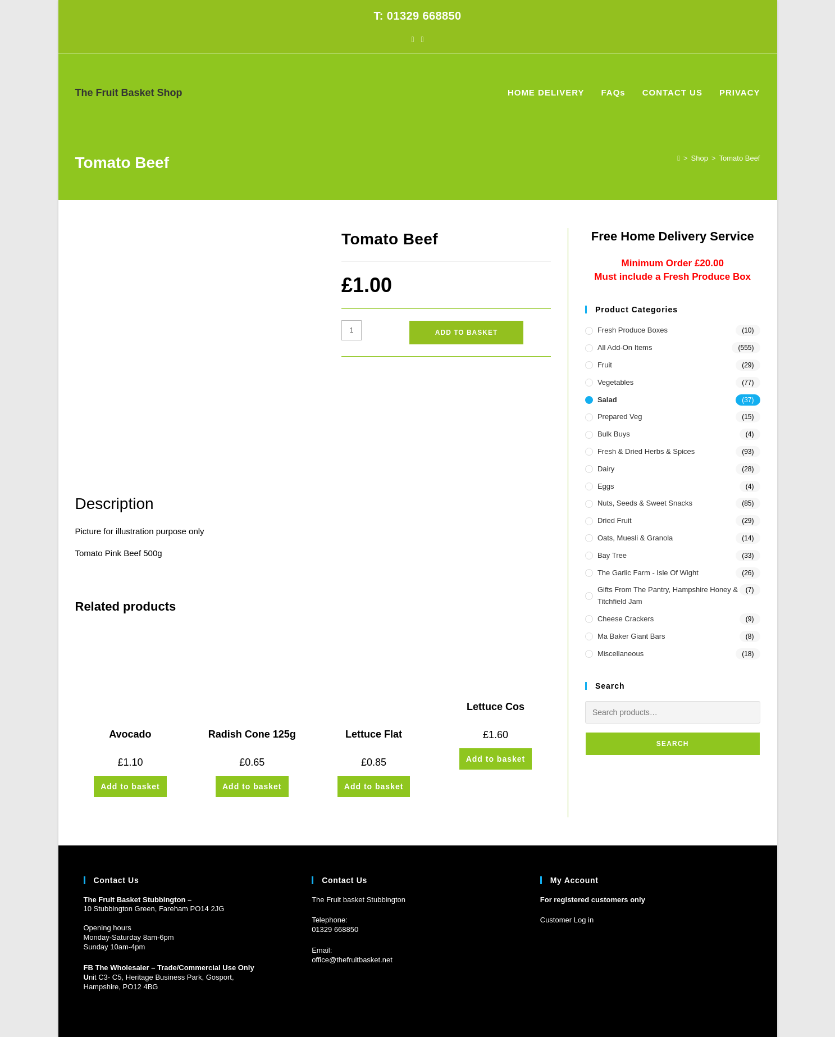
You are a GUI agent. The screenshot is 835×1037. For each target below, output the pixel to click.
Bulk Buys (613, 434)
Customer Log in (567, 881)
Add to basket (466, 332)
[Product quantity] (351, 330)
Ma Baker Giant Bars (631, 636)
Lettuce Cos (495, 608)
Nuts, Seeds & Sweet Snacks (644, 503)
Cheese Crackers (625, 619)
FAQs (664, 1008)
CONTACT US (702, 1008)
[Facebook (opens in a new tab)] (412, 39)
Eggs (605, 486)
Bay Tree (612, 555)
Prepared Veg (619, 416)
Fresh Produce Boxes (632, 330)
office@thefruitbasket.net (352, 921)
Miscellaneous (620, 653)
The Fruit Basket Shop (128, 92)
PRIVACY (745, 1008)
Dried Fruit (614, 520)
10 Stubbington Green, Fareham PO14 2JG (154, 870)
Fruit (604, 365)
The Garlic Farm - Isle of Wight (648, 572)
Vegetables (615, 382)
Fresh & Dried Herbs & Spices (646, 451)
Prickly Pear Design (146, 1008)
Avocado (130, 636)
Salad (607, 399)
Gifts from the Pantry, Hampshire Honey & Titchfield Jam (667, 595)
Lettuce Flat (373, 636)
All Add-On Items (625, 347)
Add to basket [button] (130, 688)
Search (672, 744)
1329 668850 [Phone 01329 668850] (337, 890)
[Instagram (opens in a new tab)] (422, 39)
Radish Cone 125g (252, 636)
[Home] (678, 158)
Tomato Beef (739, 158)
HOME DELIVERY (621, 1008)
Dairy (605, 469)
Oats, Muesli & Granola (635, 538)
